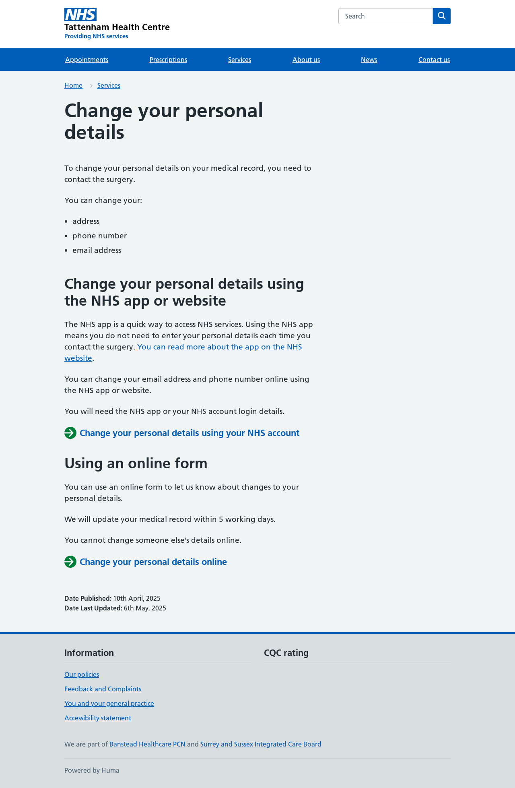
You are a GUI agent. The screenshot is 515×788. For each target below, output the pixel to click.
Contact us (434, 60)
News (369, 60)
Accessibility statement (97, 718)
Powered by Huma (91, 770)
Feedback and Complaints (102, 689)
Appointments (86, 60)
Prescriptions (168, 60)
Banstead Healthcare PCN (147, 744)
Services (239, 60)
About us (306, 60)
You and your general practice (109, 703)
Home (73, 85)
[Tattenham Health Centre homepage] (117, 24)
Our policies (81, 674)
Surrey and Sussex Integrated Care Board (260, 744)
